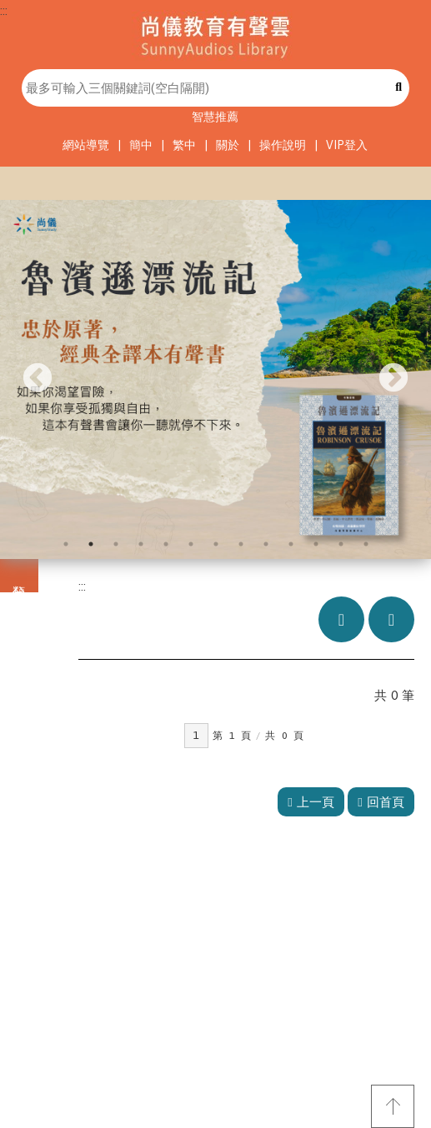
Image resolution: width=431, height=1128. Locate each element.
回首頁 (380, 802)
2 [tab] (91, 544)
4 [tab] (141, 544)
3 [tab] (116, 544)
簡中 (141, 145)
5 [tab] (166, 544)
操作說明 (282, 145)
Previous (37, 379)
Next (393, 379)
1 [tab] (66, 544)
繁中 (184, 145)
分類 (19, 575)
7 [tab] (216, 544)
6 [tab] (191, 544)
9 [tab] (266, 544)
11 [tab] (316, 544)
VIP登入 (347, 145)
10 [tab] (291, 544)
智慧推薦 (215, 116)
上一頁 (310, 802)
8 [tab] (241, 544)
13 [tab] (366, 544)
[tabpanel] (215, 379)
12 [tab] (341, 544)
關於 (227, 145)
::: (4, 10)
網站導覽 (86, 145)
